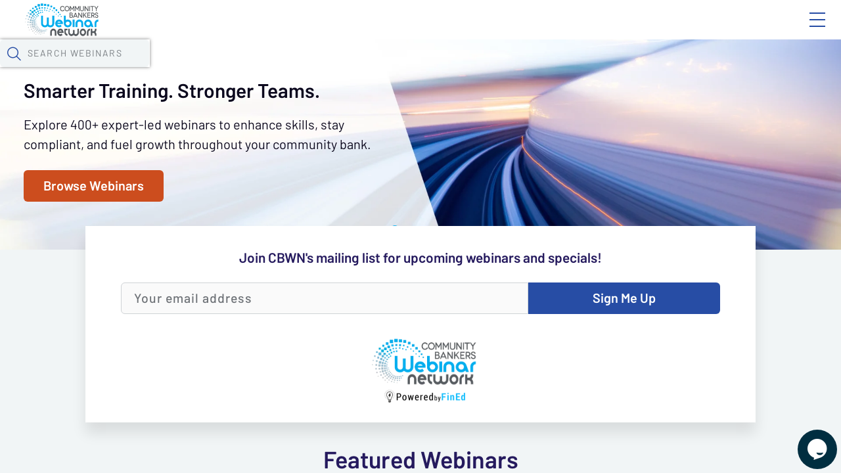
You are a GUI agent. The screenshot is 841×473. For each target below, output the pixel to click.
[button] (681, 67)
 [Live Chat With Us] (805, 440)
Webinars (233, 69)
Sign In (802, 31)
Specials (461, 69)
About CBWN (711, 31)
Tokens (372, 69)
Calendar (306, 69)
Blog (630, 31)
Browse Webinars (109, 354)
